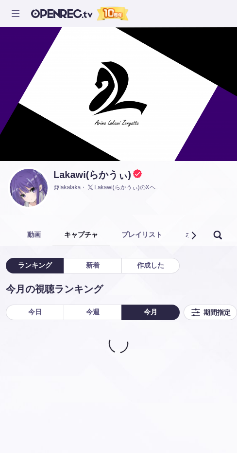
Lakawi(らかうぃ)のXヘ (120, 187)
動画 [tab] (34, 234)
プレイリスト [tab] (141, 234)
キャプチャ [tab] (81, 234)
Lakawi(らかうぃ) (92, 174)
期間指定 (210, 312)
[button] (193, 235)
